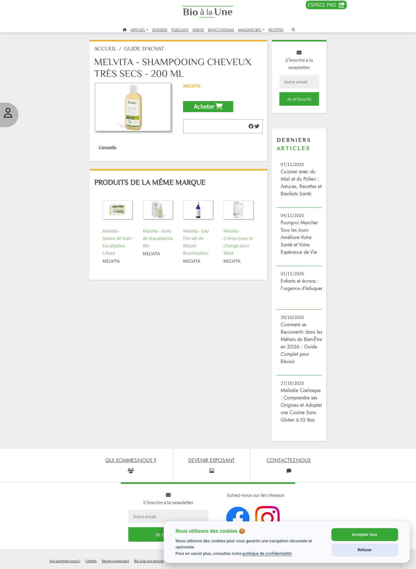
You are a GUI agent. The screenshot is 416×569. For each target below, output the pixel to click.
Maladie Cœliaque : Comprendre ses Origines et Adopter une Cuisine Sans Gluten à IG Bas (301, 405)
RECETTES (276, 29)
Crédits (91, 561)
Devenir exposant (115, 561)
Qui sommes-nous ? (65, 561)
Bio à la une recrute (149, 561)
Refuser (365, 549)
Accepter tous (364, 534)
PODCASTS (179, 29)
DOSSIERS (159, 29)
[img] (251, 126)
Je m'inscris (299, 99)
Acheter (208, 107)
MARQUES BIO (250, 29)
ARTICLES (138, 29)
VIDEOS (198, 29)
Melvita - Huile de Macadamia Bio (158, 238)
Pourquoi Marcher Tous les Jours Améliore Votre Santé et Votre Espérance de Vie (299, 237)
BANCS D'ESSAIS (221, 29)
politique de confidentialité (267, 553)
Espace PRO (326, 5)
